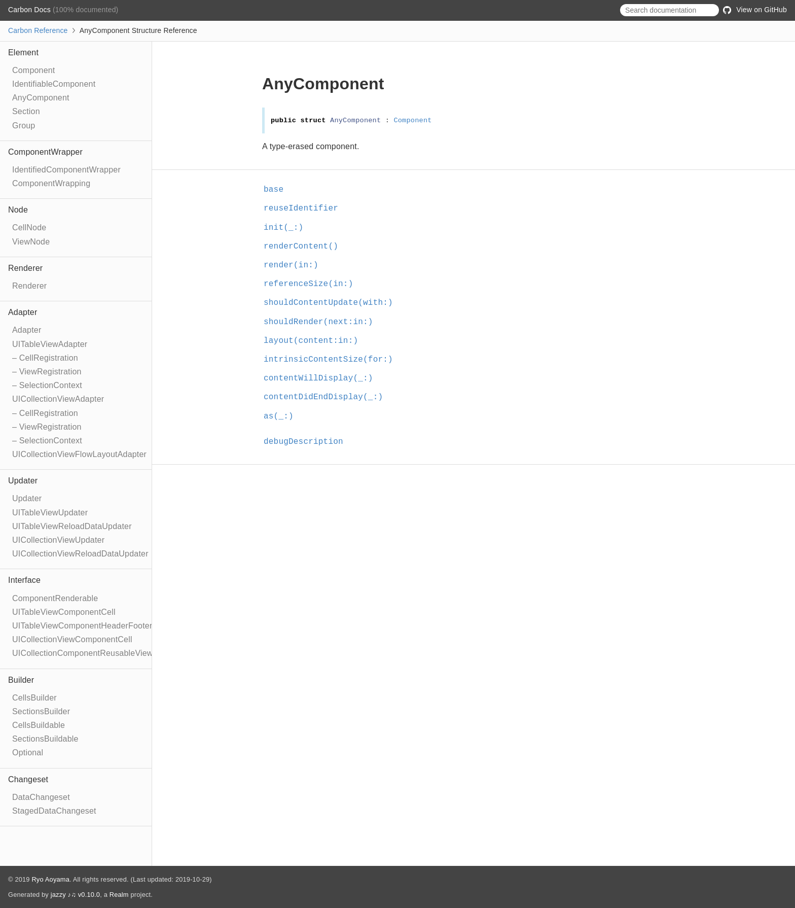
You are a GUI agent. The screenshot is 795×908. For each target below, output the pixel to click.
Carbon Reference (38, 30)
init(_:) (283, 227)
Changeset (28, 779)
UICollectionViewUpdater (58, 540)
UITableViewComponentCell (64, 612)
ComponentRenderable (55, 598)
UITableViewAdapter (49, 344)
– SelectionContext (47, 385)
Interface (24, 580)
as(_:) (279, 416)
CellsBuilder (34, 697)
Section (26, 111)
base (273, 189)
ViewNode (31, 241)
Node (18, 209)
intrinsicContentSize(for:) (328, 359)
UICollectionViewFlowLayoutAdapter (79, 454)
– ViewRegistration (47, 371)
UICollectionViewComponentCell (72, 639)
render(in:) (291, 265)
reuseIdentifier (301, 208)
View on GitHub (755, 10)
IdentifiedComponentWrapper (66, 169)
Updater (23, 480)
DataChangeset (41, 797)
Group (23, 125)
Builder (21, 680)
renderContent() (301, 246)
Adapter (22, 312)
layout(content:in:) (311, 340)
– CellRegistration (45, 358)
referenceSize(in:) (308, 284)
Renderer (25, 268)
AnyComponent (40, 97)
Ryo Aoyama (50, 879)
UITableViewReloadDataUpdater (72, 526)
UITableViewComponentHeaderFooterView (91, 625)
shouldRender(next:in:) (318, 322)
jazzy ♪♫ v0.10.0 (75, 894)
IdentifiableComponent (53, 84)
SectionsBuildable (45, 739)
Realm (119, 894)
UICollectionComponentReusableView (82, 653)
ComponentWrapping (51, 183)
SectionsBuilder (41, 711)
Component (33, 70)
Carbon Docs (30, 10)
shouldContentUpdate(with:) (328, 302)
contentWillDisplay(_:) (318, 378)
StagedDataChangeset (54, 811)
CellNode (29, 227)
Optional (27, 752)
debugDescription (303, 441)
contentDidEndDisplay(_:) (323, 397)
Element (23, 52)
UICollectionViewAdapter (58, 399)
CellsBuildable (38, 725)
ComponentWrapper (45, 152)
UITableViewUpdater (50, 512)
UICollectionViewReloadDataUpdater (80, 553)
